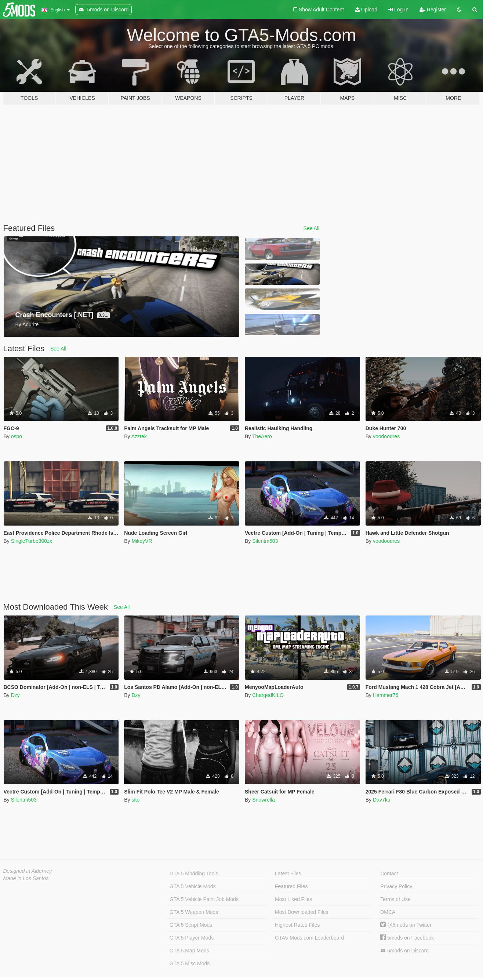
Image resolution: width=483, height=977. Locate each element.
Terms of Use (395, 899)
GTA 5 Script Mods (191, 925)
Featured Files (291, 886)
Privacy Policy (396, 886)
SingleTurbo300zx (31, 541)
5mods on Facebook (407, 937)
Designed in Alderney (27, 871)
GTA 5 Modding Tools (194, 873)
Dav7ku (381, 800)
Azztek (139, 436)
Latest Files (288, 873)
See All (312, 228)
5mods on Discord (404, 951)
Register (433, 9)
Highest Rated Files (297, 925)
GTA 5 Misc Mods (190, 963)
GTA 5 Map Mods (189, 951)
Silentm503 (265, 541)
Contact (389, 873)
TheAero (262, 436)
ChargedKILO (268, 695)
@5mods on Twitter (405, 925)
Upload (366, 9)
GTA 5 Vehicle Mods (193, 886)
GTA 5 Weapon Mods (194, 912)
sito (135, 800)
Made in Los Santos (26, 878)
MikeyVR (141, 541)
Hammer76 (385, 695)
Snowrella (263, 800)
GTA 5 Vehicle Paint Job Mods (204, 899)
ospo (16, 436)
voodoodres (386, 436)
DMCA (387, 912)
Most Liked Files (293, 899)
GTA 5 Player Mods (192, 938)
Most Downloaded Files (301, 912)
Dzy (15, 695)
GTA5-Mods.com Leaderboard (309, 938)
